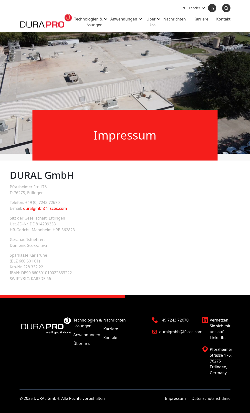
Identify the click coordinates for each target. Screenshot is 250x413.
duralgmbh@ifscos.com (45, 208)
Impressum (175, 398)
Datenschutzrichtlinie (211, 398)
